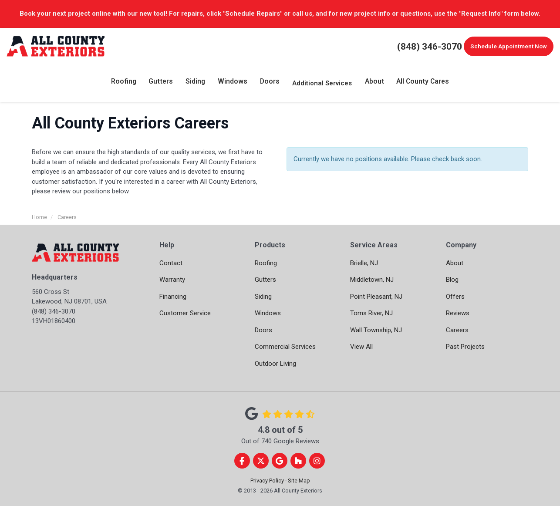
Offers (455, 296)
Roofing (266, 263)
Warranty (172, 279)
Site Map (299, 480)
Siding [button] (196, 83)
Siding (263, 296)
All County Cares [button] (420, 83)
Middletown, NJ (372, 279)
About (454, 263)
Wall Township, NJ (376, 330)
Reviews (457, 313)
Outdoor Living (275, 364)
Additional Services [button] (321, 83)
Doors (263, 330)
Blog (452, 279)
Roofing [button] (126, 83)
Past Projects (465, 347)
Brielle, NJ (364, 263)
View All (361, 347)
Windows (268, 313)
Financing (172, 296)
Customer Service (185, 313)
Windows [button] (232, 83)
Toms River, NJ (371, 313)
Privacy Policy (267, 480)
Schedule (507, 46)
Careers (457, 330)
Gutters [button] (162, 83)
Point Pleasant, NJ (376, 296)
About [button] (373, 83)
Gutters (265, 279)
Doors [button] (269, 83)
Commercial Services (285, 347)
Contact (170, 263)
